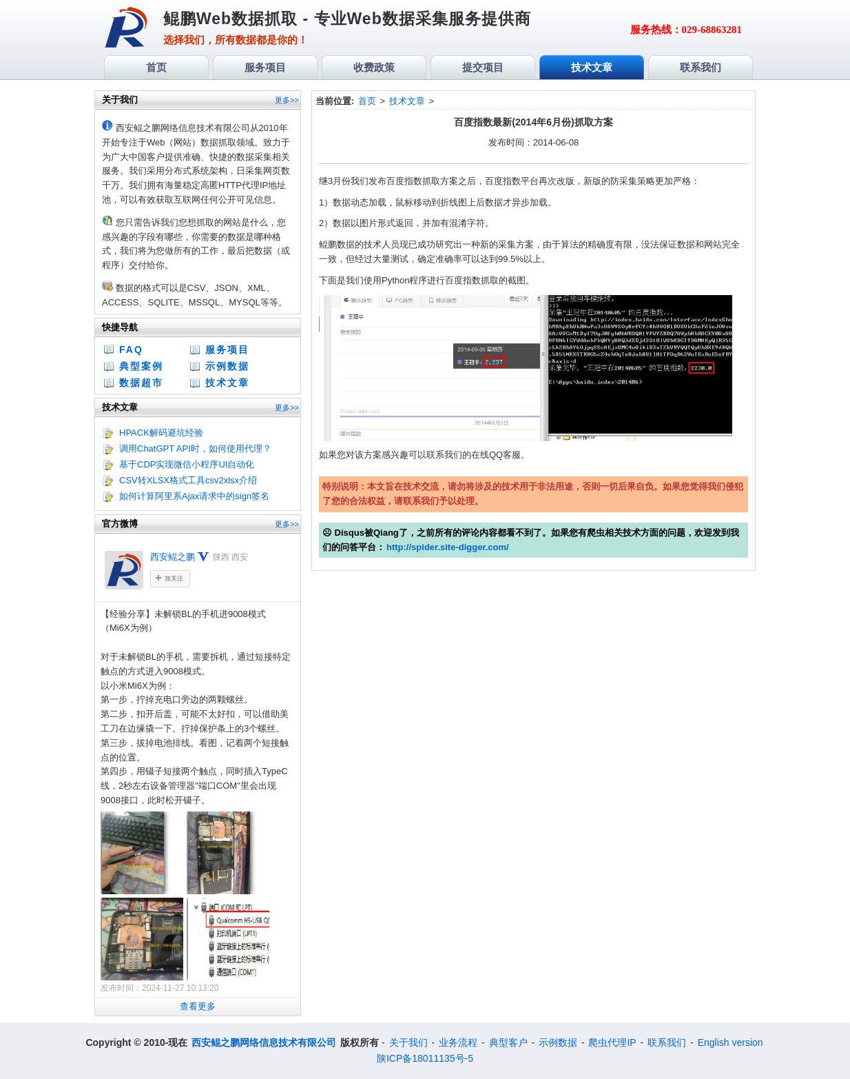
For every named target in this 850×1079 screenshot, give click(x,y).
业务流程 (458, 1042)
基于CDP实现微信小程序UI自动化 (186, 464)
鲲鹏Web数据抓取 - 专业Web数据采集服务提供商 (347, 19)
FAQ (131, 349)
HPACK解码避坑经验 (161, 432)
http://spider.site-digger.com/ (447, 547)
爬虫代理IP (612, 1042)
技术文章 (227, 382)
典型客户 (508, 1042)
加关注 (174, 578)
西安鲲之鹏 (172, 557)
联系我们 (666, 1042)
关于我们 (408, 1042)
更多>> (287, 100)
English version (730, 1042)
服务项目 (227, 349)
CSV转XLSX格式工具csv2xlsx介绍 (188, 480)
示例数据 (227, 366)
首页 (367, 101)
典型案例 (141, 366)
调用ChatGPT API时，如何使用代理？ (195, 448)
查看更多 (198, 1006)
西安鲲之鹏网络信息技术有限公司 (263, 1042)
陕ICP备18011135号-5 (425, 1058)
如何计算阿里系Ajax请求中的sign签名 (194, 496)
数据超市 (141, 382)
